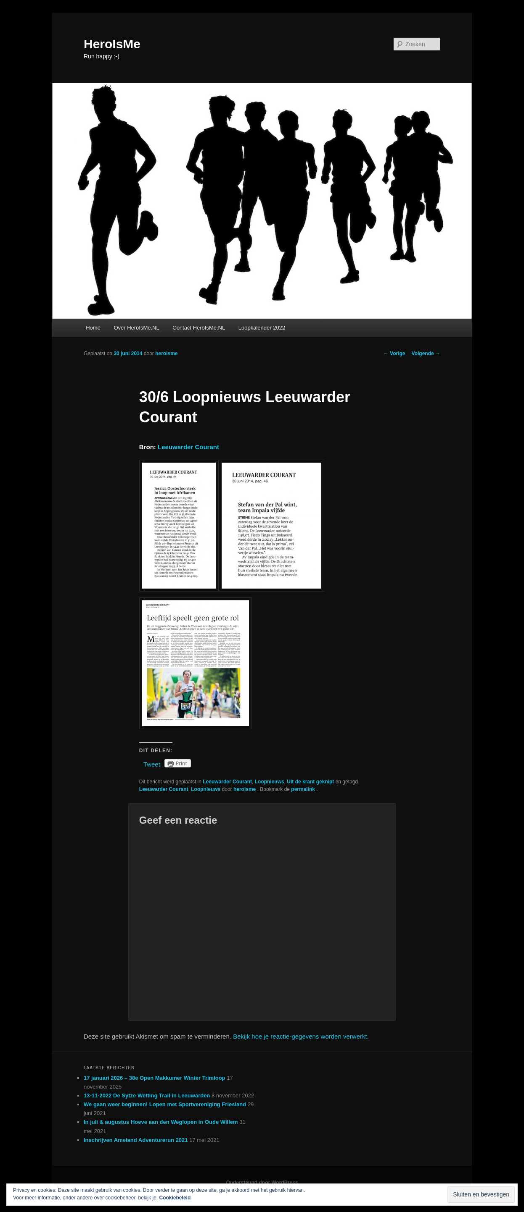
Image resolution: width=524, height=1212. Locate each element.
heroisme (166, 353)
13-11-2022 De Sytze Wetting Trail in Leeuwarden (147, 1095)
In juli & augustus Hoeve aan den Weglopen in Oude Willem (161, 1122)
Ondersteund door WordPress (262, 1183)
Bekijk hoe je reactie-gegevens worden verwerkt (300, 1036)
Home (93, 328)
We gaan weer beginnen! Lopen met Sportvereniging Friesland (165, 1104)
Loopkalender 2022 (261, 328)
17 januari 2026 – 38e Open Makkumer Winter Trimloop (154, 1078)
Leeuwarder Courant (188, 446)
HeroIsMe (112, 44)
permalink (303, 789)
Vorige (394, 353)
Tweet (151, 764)
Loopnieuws (269, 782)
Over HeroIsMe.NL (136, 328)
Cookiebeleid (175, 1198)
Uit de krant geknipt (310, 782)
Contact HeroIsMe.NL (198, 328)
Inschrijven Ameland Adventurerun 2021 (136, 1140)
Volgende (426, 353)
